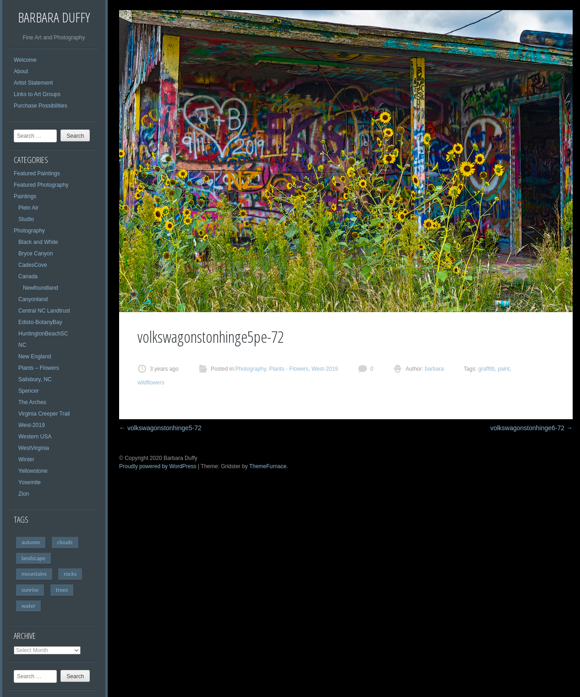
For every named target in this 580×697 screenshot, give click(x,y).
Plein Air (28, 208)
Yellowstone (33, 471)
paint (503, 369)
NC (22, 345)
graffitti (486, 369)
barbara (433, 369)
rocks (70, 573)
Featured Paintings (37, 173)
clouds (65, 542)
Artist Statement (33, 83)
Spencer (28, 391)
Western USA (34, 436)
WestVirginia (33, 448)
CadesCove (32, 265)
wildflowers (150, 382)
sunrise (30, 589)
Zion (23, 494)
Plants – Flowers (38, 368)
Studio (26, 219)
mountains (34, 573)
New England (34, 356)
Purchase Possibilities (40, 106)
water (28, 605)
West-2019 (31, 425)
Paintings (25, 196)
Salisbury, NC (34, 379)
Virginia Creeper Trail (44, 414)
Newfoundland (40, 288)
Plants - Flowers (288, 369)
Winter (26, 459)
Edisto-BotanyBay (40, 322)
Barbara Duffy (54, 17)
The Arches (32, 402)
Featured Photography (41, 185)
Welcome (25, 60)
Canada (28, 276)
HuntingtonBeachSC (43, 333)
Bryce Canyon (35, 253)
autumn (31, 542)
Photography (29, 230)
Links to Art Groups (37, 94)
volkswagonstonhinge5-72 (160, 428)
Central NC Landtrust (44, 311)
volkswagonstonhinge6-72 (531, 428)
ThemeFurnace (267, 466)
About (21, 71)
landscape (33, 558)
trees (62, 589)
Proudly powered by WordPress (158, 466)
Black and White (38, 242)
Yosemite (29, 482)
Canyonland (33, 299)
